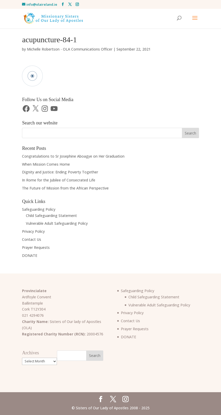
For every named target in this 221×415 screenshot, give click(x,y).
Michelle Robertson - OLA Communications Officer (69, 49)
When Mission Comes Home (46, 164)
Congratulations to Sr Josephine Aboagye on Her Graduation (73, 156)
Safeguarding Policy (38, 209)
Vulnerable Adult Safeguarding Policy (57, 223)
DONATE (29, 255)
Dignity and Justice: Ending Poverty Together (60, 172)
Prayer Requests (36, 247)
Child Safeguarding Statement (51, 215)
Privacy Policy (33, 231)
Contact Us (31, 239)
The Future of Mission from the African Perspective (65, 188)
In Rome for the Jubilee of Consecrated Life (58, 180)
